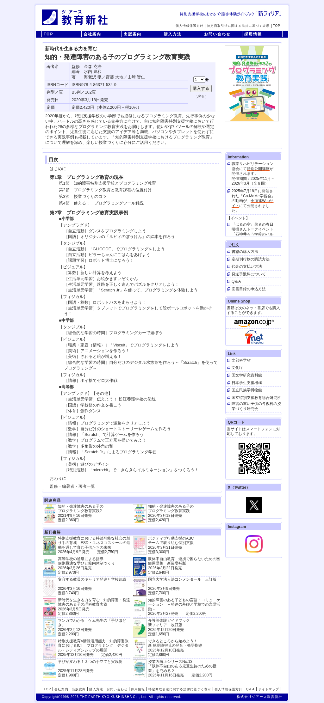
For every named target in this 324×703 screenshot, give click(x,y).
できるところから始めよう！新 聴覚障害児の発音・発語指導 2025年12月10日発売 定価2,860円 (175, 648)
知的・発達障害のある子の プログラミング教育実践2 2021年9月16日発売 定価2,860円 (80, 513)
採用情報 (253, 34)
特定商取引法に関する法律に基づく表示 (238, 26)
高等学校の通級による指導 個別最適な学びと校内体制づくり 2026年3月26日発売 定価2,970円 (86, 566)
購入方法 (173, 34)
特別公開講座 (258, 169)
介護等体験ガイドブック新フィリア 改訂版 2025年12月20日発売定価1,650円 (169, 627)
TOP (276, 26)
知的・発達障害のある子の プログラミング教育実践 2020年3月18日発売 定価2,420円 (171, 513)
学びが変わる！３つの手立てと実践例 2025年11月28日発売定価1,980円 (90, 668)
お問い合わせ (217, 34)
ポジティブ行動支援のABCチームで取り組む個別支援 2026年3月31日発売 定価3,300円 (171, 545)
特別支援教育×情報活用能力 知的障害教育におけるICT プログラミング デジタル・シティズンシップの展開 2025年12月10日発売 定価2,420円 (93, 648)
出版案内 (132, 34)
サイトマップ (268, 689)
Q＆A (250, 689)
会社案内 (92, 34)
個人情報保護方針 (189, 26)
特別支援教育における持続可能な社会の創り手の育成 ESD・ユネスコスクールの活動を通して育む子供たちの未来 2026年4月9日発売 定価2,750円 (94, 545)
